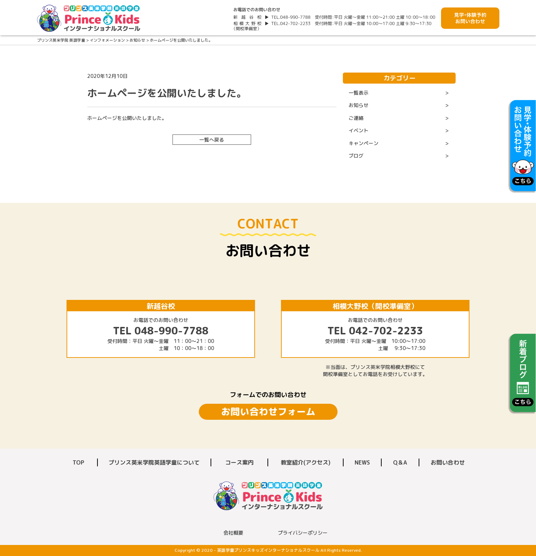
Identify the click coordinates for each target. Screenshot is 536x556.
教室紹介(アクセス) (305, 462)
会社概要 (233, 532)
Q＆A (400, 462)
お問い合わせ (448, 462)
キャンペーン (363, 143)
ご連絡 (356, 118)
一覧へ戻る (211, 139)
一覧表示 (358, 92)
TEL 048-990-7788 (160, 331)
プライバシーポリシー (303, 532)
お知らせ (358, 105)
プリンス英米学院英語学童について (154, 462)
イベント (358, 130)
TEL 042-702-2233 (375, 331)
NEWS (362, 462)
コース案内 (239, 462)
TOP (78, 462)
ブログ (356, 155)
